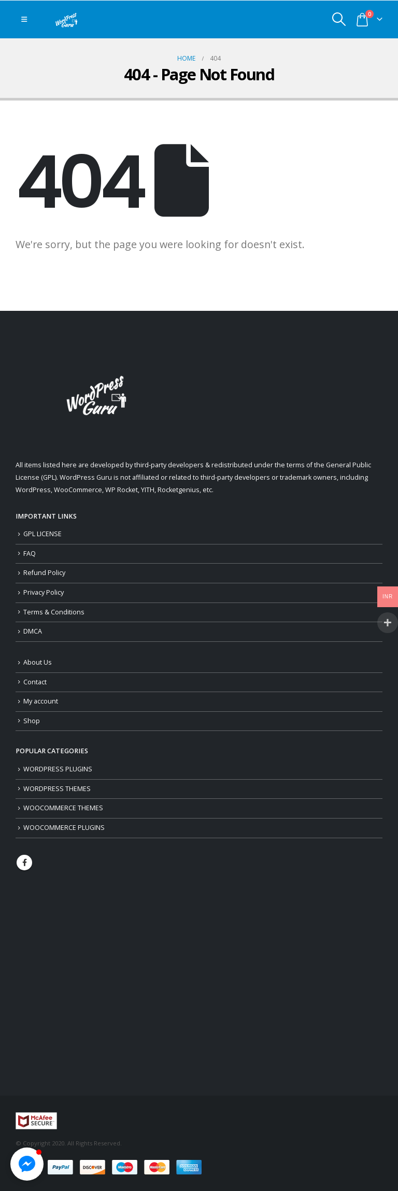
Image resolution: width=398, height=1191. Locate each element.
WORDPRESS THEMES (57, 788)
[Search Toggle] (339, 19)
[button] (27, 1164)
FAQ (29, 553)
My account (40, 701)
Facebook (24, 862)
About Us (37, 662)
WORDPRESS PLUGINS (57, 769)
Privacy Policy (43, 592)
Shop (31, 720)
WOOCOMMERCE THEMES (63, 807)
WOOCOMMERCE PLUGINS (64, 827)
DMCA (32, 631)
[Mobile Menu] (24, 19)
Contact (35, 682)
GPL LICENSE (42, 533)
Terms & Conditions (53, 612)
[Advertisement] (199, 982)
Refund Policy (44, 572)
